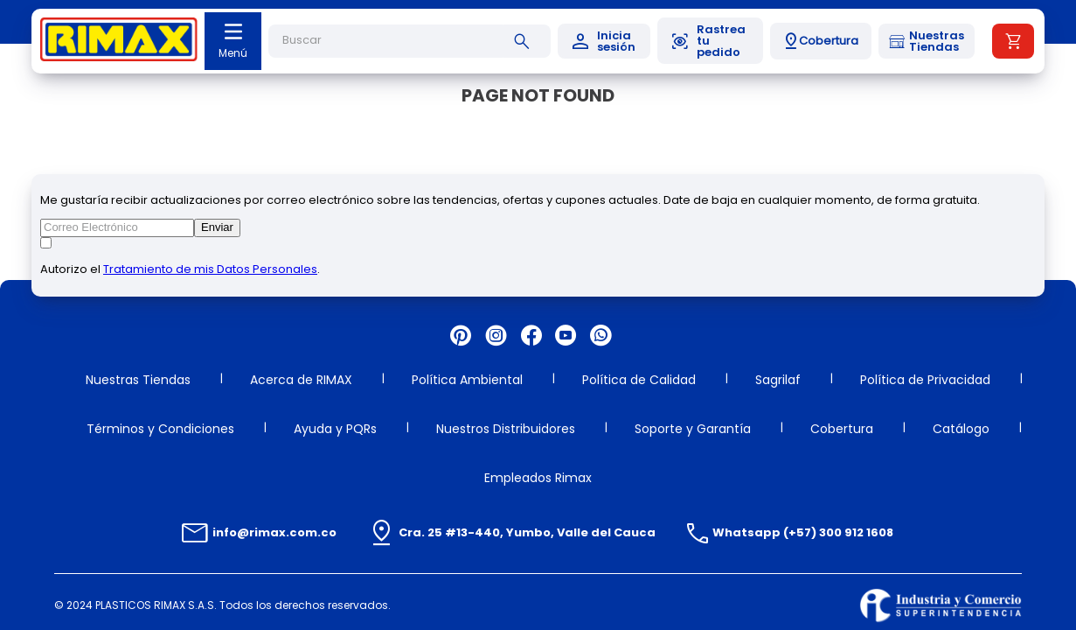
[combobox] (409, 41)
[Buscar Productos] (525, 41)
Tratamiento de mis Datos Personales (210, 269)
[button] (820, 41)
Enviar (217, 227)
